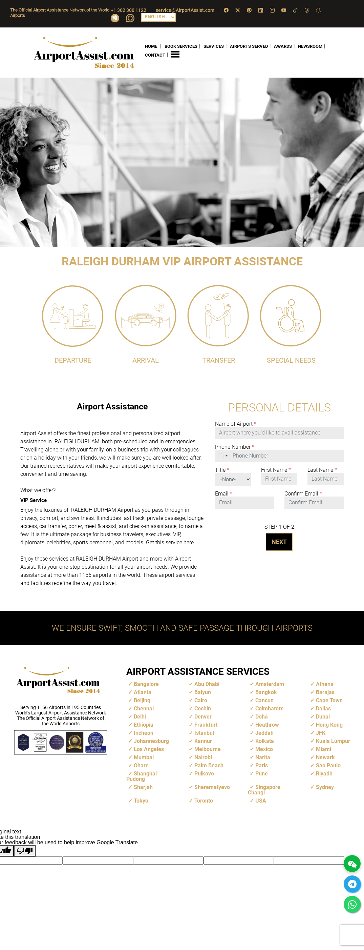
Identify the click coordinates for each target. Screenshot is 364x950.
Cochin (202, 708)
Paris (261, 765)
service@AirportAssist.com (185, 10)
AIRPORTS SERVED (249, 46)
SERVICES (214, 46)
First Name (276, 470)
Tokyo (141, 800)
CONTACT (155, 55)
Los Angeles (149, 749)
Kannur (203, 741)
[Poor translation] (25, 850)
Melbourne (207, 749)
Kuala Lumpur (333, 741)
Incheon (143, 733)
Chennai (144, 708)
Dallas (323, 708)
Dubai (323, 716)
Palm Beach (208, 765)
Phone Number (234, 447)
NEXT (279, 541)
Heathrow (267, 725)
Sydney (325, 787)
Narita (262, 757)
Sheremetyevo (212, 787)
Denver (203, 716)
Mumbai (144, 757)
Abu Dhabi (206, 684)
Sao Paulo (328, 765)
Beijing (142, 700)
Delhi (140, 716)
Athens (324, 684)
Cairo (200, 700)
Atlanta (142, 692)
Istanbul (204, 733)
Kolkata (264, 741)
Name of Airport (235, 424)
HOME (151, 46)
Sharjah (143, 787)
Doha (261, 716)
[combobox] (223, 456)
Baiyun (202, 692)
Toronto (203, 800)
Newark (325, 757)
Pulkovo (204, 773)
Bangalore (146, 684)
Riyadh (324, 773)
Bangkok (266, 692)
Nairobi (203, 757)
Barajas (325, 692)
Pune (261, 773)
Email (223, 494)
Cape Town (329, 700)
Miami (323, 749)
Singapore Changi (264, 790)
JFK (320, 733)
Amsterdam (269, 684)
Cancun (264, 700)
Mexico (264, 749)
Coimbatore (269, 708)
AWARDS (283, 46)
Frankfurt (205, 725)
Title (222, 470)
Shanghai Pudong (141, 776)
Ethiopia (143, 725)
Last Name (322, 470)
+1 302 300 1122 (128, 10)
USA (260, 800)
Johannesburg (151, 741)
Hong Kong (329, 725)
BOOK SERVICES (181, 46)
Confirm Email (303, 494)
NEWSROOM (310, 46)
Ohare (141, 765)
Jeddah (264, 733)
